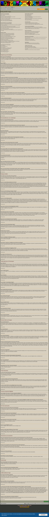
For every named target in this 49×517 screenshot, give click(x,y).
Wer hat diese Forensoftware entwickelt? (30, 46)
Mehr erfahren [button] (4, 515)
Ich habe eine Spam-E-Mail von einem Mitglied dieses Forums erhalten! (34, 24)
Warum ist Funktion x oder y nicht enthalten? (30, 47)
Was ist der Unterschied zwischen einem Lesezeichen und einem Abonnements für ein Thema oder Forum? (36, 37)
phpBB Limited (20, 475)
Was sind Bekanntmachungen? (5, 49)
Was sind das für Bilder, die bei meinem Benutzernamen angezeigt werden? (10, 27)
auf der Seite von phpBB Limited (37, 476)
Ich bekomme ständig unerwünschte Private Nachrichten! (32, 23)
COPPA (46, 78)
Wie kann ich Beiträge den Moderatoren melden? (7, 40)
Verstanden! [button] (43, 514)
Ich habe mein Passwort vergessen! (5, 19)
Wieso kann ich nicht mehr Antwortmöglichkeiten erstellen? (8, 36)
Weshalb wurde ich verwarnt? (4, 39)
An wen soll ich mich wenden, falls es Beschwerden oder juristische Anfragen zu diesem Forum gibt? (36, 48)
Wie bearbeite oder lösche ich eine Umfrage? (6, 37)
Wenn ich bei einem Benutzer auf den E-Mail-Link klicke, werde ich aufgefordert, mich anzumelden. (11, 30)
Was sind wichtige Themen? (4, 50)
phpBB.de (13, 477)
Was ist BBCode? (3, 45)
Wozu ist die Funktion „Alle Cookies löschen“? (6, 20)
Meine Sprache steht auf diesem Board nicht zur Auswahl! (8, 26)
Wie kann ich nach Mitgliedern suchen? (30, 33)
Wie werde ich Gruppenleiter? (29, 17)
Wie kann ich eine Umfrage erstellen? (5, 35)
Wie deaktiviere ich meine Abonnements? (30, 40)
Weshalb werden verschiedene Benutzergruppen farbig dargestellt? (33, 18)
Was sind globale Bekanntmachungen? (6, 48)
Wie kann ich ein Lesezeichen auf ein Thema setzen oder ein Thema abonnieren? (35, 38)
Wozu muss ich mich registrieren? (5, 14)
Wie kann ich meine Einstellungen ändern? (6, 23)
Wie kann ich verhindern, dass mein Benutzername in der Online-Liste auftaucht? (11, 24)
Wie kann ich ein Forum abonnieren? (29, 39)
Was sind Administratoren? (28, 14)
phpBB (21, 505)
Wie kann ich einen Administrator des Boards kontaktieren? (32, 49)
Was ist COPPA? (3, 15)
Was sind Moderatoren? (28, 15)
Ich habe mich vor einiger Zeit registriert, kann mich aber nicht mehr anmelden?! (11, 18)
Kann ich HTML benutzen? (4, 46)
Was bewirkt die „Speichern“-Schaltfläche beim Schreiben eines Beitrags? (10, 41)
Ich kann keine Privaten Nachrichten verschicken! (31, 22)
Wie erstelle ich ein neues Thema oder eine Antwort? (7, 33)
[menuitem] (6, 7)
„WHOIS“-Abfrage (17, 488)
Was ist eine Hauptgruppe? (28, 19)
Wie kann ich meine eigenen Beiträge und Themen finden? (32, 34)
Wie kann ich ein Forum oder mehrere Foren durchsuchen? (32, 31)
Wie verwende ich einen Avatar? (5, 28)
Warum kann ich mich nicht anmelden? (6, 17)
